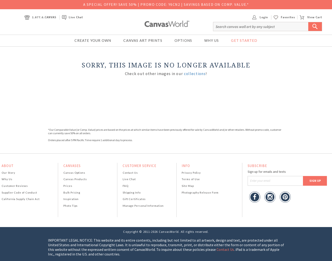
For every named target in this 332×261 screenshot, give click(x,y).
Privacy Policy (191, 172)
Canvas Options (74, 172)
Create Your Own (92, 40)
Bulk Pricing (71, 192)
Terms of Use (191, 179)
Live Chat (72, 17)
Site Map (188, 185)
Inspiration (71, 198)
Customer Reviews (15, 185)
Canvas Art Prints (142, 40)
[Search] (267, 26)
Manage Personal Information (143, 205)
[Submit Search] (315, 26)
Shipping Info (132, 192)
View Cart (311, 17)
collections (195, 73)
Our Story (8, 172)
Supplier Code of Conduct (19, 192)
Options (183, 40)
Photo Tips (70, 205)
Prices (67, 185)
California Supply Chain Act (21, 198)
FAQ (125, 185)
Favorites (288, 17)
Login (260, 17)
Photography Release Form (200, 192)
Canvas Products (75, 179)
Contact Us (130, 172)
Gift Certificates (134, 198)
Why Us (211, 40)
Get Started (244, 40)
